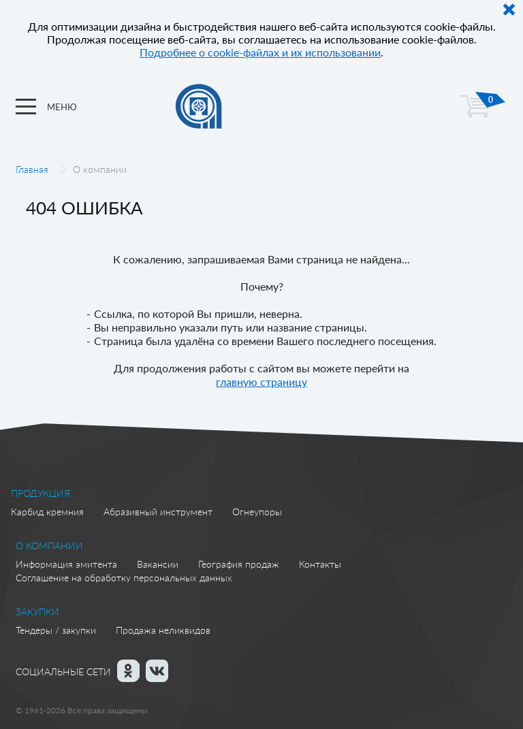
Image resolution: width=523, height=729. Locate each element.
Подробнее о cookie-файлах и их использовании (260, 52)
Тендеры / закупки (56, 630)
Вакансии (157, 564)
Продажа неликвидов (163, 630)
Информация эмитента (66, 564)
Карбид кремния (47, 511)
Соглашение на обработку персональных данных (124, 577)
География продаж (238, 564)
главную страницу (261, 381)
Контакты (320, 564)
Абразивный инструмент (158, 511)
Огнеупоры (257, 511)
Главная (32, 169)
